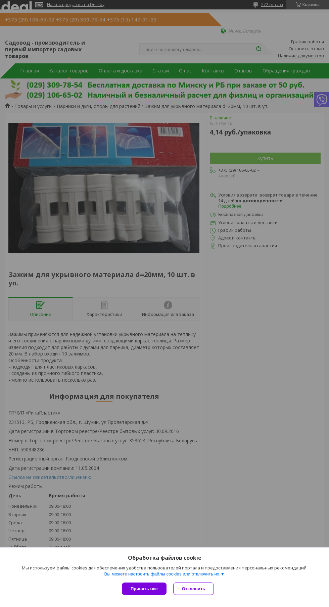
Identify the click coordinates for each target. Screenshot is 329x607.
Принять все (144, 588)
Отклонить (193, 588)
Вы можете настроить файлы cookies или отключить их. (162, 573)
